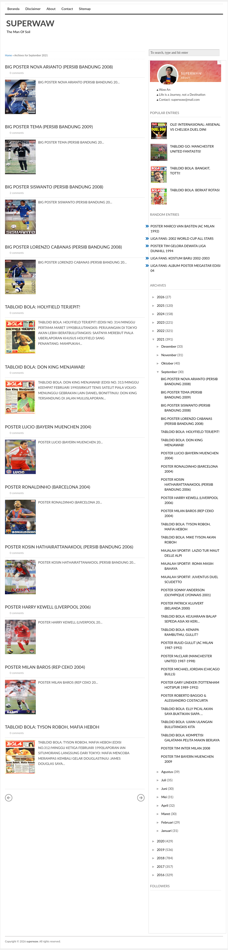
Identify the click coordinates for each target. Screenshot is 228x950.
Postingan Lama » (141, 797)
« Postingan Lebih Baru (9, 797)
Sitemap (85, 9)
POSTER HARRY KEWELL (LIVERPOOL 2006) (48, 606)
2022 (161, 331)
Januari (166, 831)
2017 (161, 866)
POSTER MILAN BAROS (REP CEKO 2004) (45, 667)
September (169, 372)
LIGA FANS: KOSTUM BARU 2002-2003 (180, 258)
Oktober (167, 363)
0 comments (17, 72)
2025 (161, 305)
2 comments (17, 192)
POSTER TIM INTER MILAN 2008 (185, 748)
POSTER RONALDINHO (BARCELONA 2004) (47, 486)
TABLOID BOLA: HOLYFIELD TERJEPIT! (42, 306)
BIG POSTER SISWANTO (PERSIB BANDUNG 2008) (54, 186)
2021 (161, 339)
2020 (161, 841)
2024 (161, 314)
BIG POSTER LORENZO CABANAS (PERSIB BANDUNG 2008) (63, 246)
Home (8, 55)
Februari (167, 822)
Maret (166, 814)
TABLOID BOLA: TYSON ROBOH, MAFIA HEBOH (52, 726)
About (50, 9)
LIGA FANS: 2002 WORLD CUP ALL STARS (182, 238)
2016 (161, 875)
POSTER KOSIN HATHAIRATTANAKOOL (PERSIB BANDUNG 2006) (69, 546)
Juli (164, 780)
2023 (161, 322)
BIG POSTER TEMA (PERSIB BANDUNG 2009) (49, 126)
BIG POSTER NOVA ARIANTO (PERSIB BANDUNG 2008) (59, 66)
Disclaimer (33, 9)
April (165, 805)
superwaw (30, 23)
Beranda (13, 9)
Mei (164, 797)
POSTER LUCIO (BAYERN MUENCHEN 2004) (48, 426)
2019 (161, 850)
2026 (161, 297)
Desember (169, 346)
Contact (67, 9)
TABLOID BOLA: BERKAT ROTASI (195, 190)
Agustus (167, 772)
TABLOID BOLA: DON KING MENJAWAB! (45, 366)
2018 (161, 858)
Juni (164, 789)
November (169, 355)
